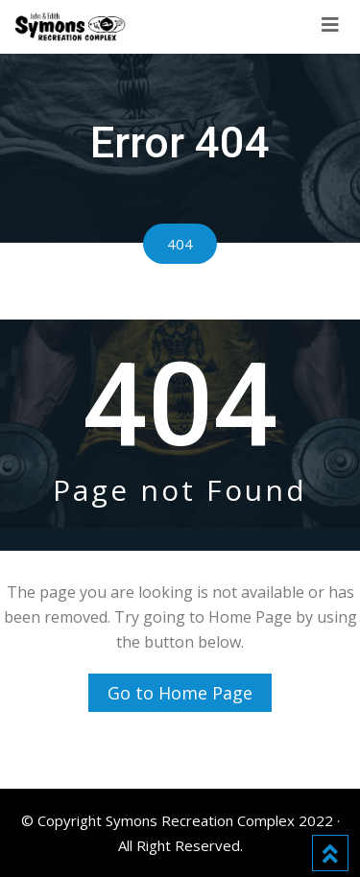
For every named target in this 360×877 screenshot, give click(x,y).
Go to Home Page (180, 692)
